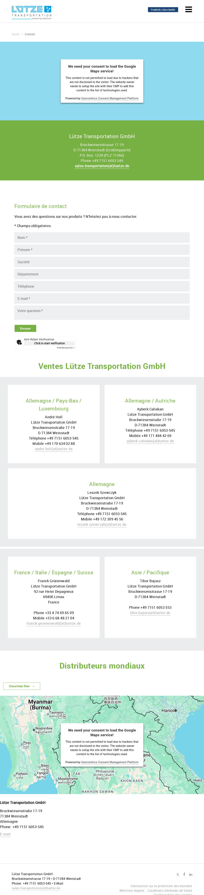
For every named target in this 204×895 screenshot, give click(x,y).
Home (17, 34)
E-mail (5, 835)
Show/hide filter (23, 687)
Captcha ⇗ (66, 348)
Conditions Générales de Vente (169, 890)
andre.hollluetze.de (54, 449)
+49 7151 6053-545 (28, 827)
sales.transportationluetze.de (102, 165)
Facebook (184, 874)
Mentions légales (132, 890)
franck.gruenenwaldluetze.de (54, 623)
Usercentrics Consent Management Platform (110, 98)
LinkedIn (190, 874)
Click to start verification (49, 343)
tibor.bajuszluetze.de (150, 613)
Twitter (177, 874)
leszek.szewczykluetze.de (101, 524)
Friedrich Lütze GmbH (163, 9)
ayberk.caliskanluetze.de (150, 441)
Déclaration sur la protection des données (161, 886)
